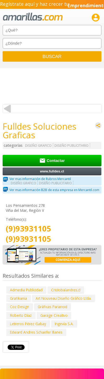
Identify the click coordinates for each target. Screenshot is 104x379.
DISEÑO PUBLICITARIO (71, 145)
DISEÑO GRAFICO (38, 145)
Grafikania (18, 298)
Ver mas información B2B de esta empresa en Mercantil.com (54, 190)
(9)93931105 (28, 229)
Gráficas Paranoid (52, 306)
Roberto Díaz (21, 315)
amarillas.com (33, 17)
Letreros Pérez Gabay (28, 323)
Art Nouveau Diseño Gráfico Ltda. (63, 298)
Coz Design (19, 306)
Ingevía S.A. (64, 323)
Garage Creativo (54, 315)
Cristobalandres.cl (65, 289)
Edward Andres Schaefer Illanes (36, 332)
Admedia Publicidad (26, 289)
